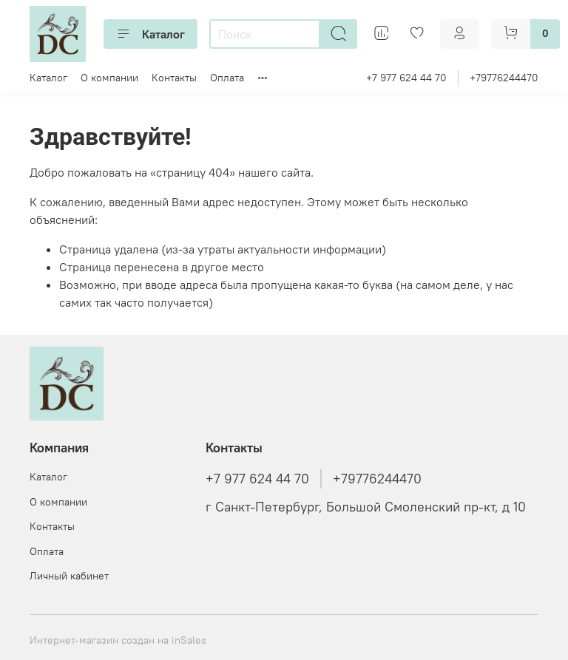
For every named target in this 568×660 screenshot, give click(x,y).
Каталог (150, 34)
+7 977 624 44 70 (406, 77)
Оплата (227, 77)
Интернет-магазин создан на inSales (118, 640)
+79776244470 (504, 77)
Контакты (174, 77)
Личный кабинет (69, 575)
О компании (109, 77)
